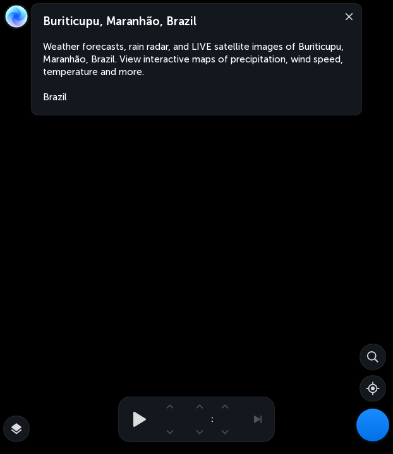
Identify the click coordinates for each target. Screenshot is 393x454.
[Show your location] (372, 388)
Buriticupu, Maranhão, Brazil (119, 21)
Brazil (55, 97)
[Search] (372, 357)
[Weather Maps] (372, 425)
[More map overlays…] (16, 428)
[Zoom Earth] (16, 16)
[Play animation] (136, 419)
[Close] (346, 16)
